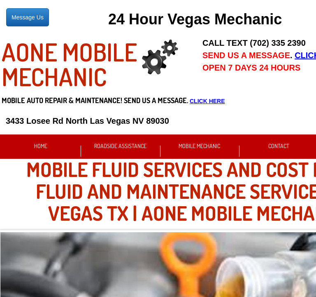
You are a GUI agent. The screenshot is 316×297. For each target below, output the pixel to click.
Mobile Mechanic (199, 145)
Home (40, 145)
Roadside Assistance (120, 145)
